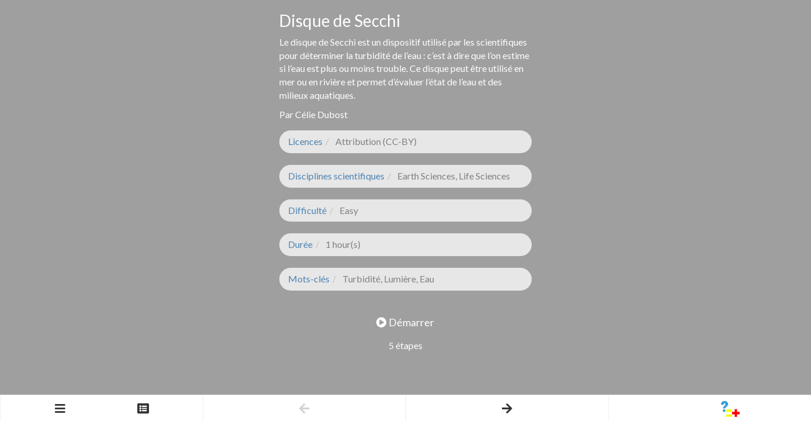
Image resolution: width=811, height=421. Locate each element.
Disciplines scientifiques (336, 175)
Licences (305, 141)
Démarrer (405, 322)
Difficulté (307, 210)
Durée (300, 244)
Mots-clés (309, 278)
